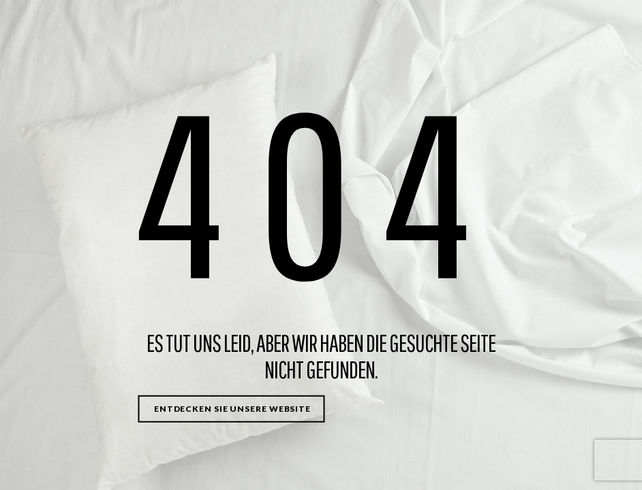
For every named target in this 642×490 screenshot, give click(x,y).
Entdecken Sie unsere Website (232, 409)
